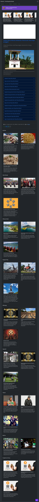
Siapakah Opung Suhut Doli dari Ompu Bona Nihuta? (15, 92)
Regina (29, 124)
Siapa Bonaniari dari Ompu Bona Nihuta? (12, 113)
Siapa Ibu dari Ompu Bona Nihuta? (11, 86)
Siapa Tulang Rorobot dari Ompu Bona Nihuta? (13, 119)
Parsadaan (15, 3)
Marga (10, 3)
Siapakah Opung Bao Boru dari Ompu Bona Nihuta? (14, 100)
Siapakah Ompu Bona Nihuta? (10, 78)
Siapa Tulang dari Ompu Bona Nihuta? (12, 116)
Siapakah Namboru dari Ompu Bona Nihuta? (13, 108)
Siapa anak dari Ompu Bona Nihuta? (11, 81)
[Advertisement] (19, 31)
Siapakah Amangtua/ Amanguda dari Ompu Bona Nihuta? (16, 105)
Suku (19, 3)
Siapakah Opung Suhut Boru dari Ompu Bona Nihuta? (15, 94)
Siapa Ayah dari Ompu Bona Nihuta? (11, 83)
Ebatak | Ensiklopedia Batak (7, 1)
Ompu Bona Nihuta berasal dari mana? (12, 89)
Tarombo (2, 3)
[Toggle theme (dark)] (36, 500)
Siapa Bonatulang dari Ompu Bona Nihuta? (13, 111)
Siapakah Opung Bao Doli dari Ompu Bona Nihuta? (14, 97)
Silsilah (6, 3)
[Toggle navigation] (37, 1)
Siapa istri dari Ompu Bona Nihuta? (11, 102)
